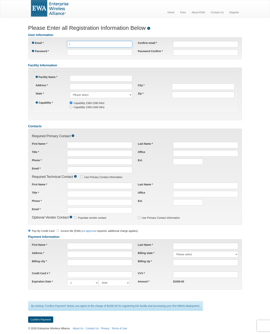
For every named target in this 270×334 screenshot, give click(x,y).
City (140, 85)
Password (41, 51)
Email (38, 42)
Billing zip (144, 261)
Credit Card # (40, 273)
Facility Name (47, 77)
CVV (140, 273)
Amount (143, 281)
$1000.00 (178, 281)
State (39, 93)
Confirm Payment (41, 319)
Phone (36, 160)
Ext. (140, 160)
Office (141, 152)
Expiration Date (41, 281)
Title (34, 152)
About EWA (198, 12)
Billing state (145, 253)
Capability (45, 102)
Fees (183, 12)
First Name (38, 143)
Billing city (38, 261)
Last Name (144, 143)
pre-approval (88, 230)
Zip (140, 93)
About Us (78, 328)
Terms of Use (119, 328)
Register (234, 12)
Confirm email (146, 42)
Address (41, 85)
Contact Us (217, 12)
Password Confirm (149, 51)
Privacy (105, 328)
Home (170, 12)
